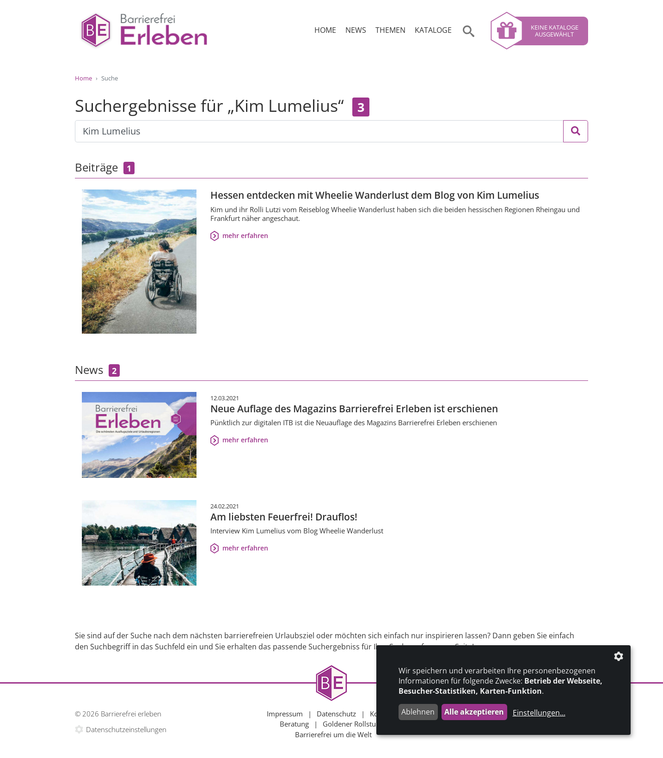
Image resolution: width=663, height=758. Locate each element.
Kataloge (433, 30)
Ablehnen (418, 712)
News (355, 30)
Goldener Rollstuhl (352, 723)
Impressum (285, 713)
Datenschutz (336, 713)
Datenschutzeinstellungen (126, 729)
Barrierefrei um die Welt (333, 734)
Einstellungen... (539, 713)
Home (325, 30)
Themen (390, 30)
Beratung (294, 723)
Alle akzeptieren (474, 712)
